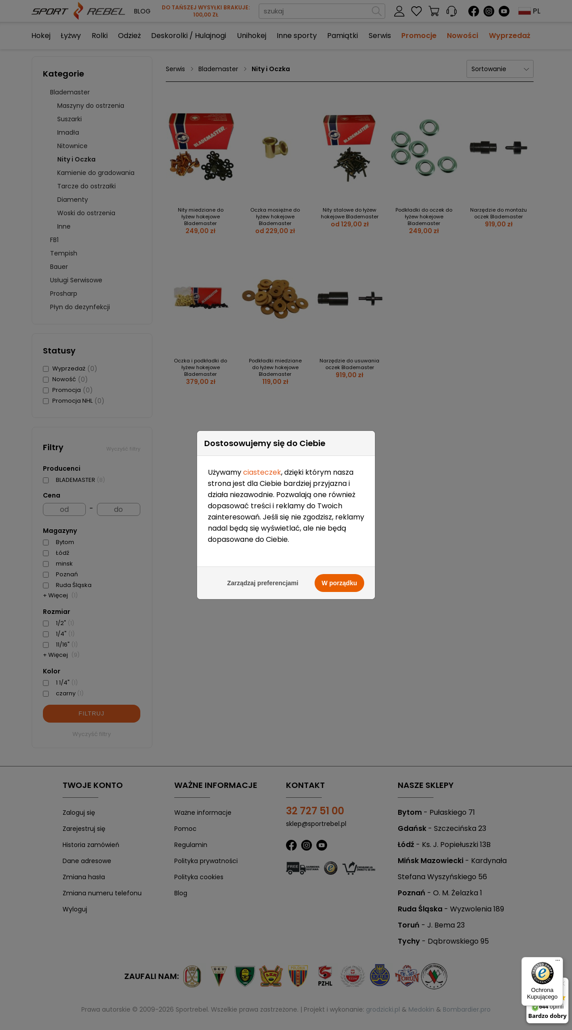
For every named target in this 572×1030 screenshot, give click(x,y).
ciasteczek (262, 466)
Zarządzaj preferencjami (263, 577)
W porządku (339, 577)
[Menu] (557, 962)
